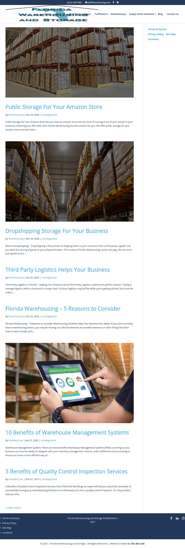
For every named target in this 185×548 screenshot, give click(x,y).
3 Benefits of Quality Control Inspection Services (66, 471)
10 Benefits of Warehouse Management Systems (67, 432)
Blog (160, 14)
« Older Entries (13, 507)
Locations (153, 39)
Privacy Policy (156, 34)
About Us (60, 14)
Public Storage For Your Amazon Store (53, 106)
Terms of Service (157, 29)
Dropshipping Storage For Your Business (56, 231)
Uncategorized (49, 114)
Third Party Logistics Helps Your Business (57, 269)
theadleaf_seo (16, 440)
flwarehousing (16, 114)
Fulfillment (101, 14)
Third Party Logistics (80, 14)
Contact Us (173, 14)
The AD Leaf (137, 543)
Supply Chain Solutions (141, 14)
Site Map (171, 34)
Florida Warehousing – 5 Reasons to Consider (63, 308)
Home (47, 14)
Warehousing (118, 14)
